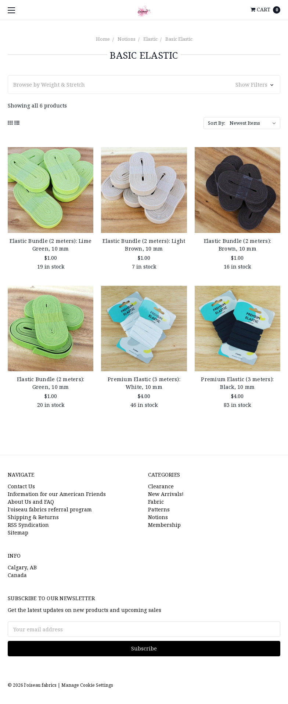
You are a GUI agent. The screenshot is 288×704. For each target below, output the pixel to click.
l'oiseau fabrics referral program (50, 509)
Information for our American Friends (57, 493)
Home (103, 39)
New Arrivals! (166, 493)
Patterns (159, 509)
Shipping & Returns (33, 517)
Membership (164, 524)
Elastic (150, 39)
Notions (127, 39)
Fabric (156, 501)
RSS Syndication (28, 524)
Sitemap (18, 532)
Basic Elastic (178, 39)
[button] (144, 84)
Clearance (161, 486)
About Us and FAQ (31, 501)
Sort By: (216, 123)
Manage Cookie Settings (87, 685)
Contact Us (21, 486)
